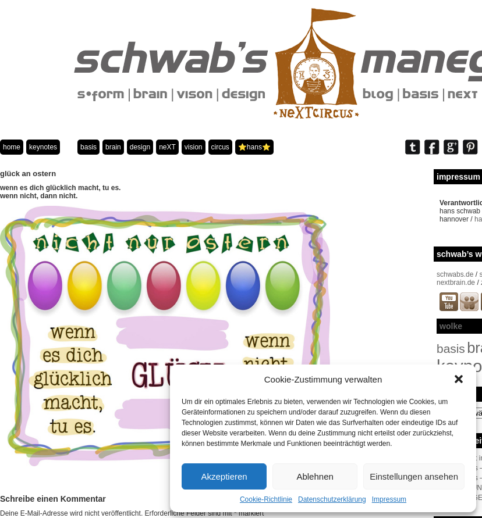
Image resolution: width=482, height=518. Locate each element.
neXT (167, 147)
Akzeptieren (224, 476)
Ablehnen (314, 476)
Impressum (389, 499)
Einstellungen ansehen (414, 476)
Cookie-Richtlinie (266, 499)
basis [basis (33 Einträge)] (451, 348)
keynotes (43, 147)
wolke (451, 326)
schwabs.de (455, 274)
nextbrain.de (456, 282)
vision (194, 147)
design (140, 147)
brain (113, 147)
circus (220, 147)
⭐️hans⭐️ (254, 147)
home (11, 147)
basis (88, 147)
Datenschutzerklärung (332, 499)
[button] (459, 379)
